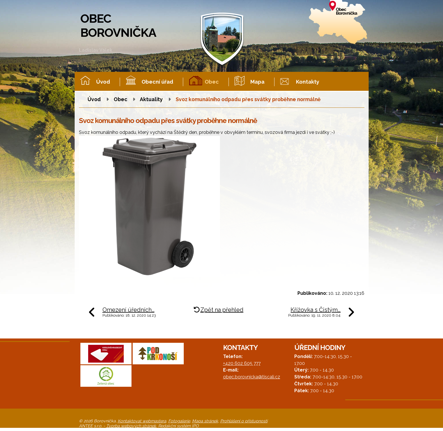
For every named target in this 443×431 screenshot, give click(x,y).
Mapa (257, 82)
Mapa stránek (205, 420)
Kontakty (307, 82)
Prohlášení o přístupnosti (244, 420)
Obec (212, 82)
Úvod (103, 82)
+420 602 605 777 (241, 363)
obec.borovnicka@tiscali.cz (251, 377)
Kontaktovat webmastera (142, 420)
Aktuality (151, 99)
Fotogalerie (179, 420)
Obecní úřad (157, 82)
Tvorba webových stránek (131, 425)
